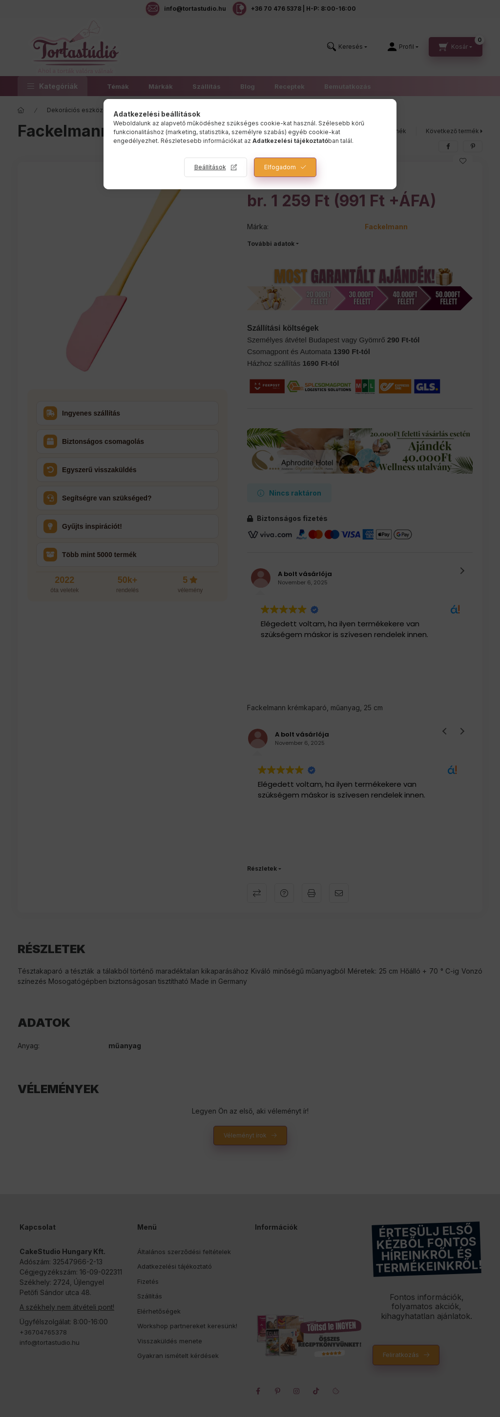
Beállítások (210, 167)
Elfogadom (280, 167)
